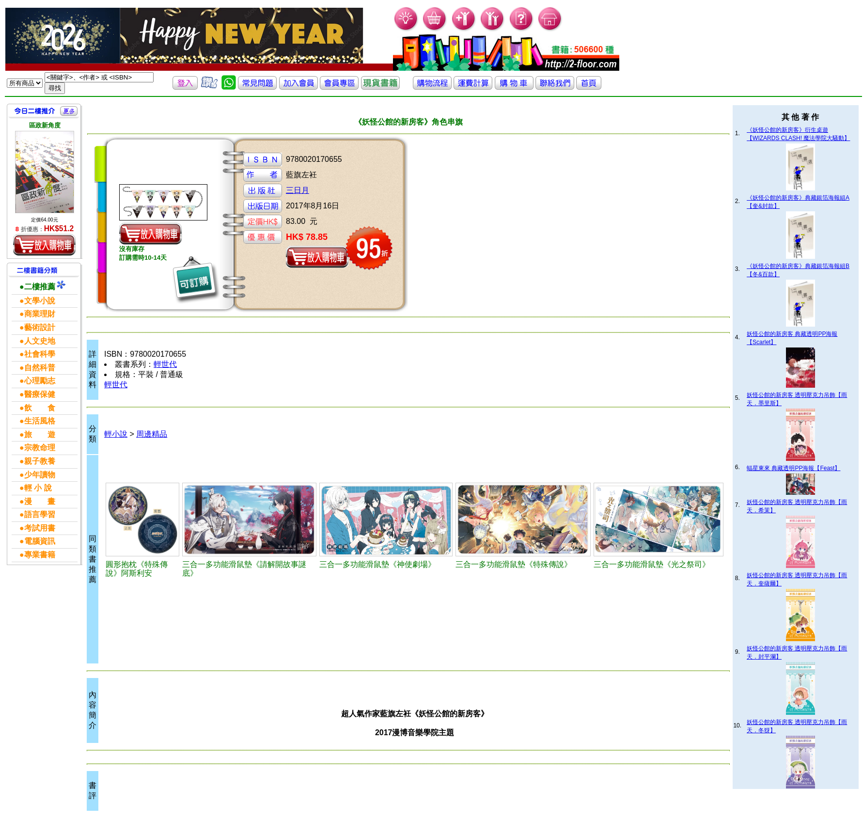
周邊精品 (151, 434)
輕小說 (115, 434)
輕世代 (165, 364)
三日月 (297, 190)
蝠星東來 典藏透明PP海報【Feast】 (793, 468)
